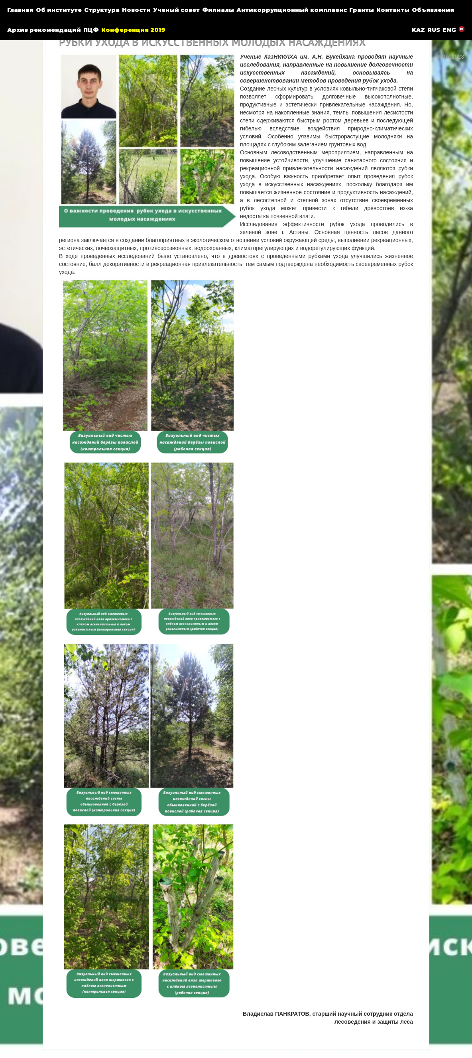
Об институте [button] (59, 10)
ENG (449, 29)
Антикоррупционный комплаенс (291, 10)
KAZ (418, 29)
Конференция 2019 (133, 29)
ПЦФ (91, 29)
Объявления (433, 10)
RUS (433, 29)
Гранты (361, 10)
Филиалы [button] (218, 10)
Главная (20, 10)
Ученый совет (176, 10)
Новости (136, 10)
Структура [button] (102, 10)
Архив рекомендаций (44, 29)
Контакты (392, 10)
